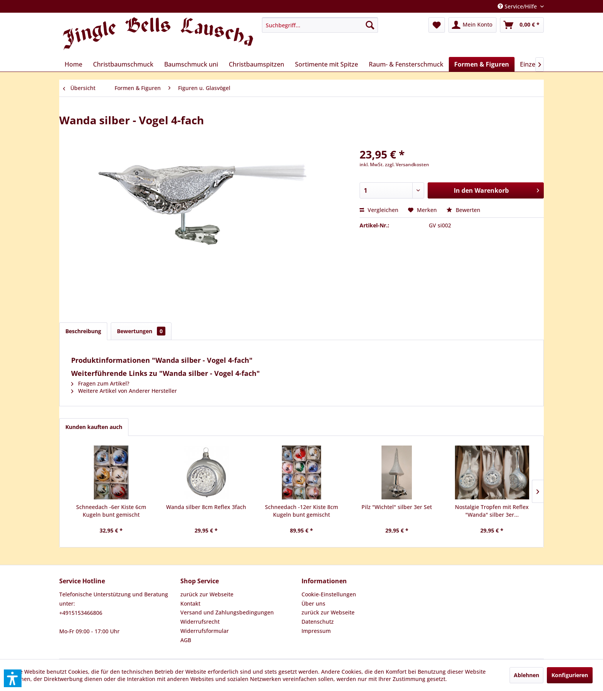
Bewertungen (141, 331)
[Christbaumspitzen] (256, 64)
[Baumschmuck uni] (191, 64)
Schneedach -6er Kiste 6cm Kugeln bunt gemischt (111, 510)
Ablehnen (526, 675)
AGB (185, 640)
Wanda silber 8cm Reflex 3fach (206, 507)
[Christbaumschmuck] (123, 64)
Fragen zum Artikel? (100, 383)
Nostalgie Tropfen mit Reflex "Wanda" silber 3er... (492, 510)
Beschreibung (83, 331)
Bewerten (463, 210)
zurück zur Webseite (206, 594)
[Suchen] (370, 25)
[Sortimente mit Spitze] (326, 64)
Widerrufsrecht (200, 621)
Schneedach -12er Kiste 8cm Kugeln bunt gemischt (301, 510)
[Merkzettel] (436, 25)
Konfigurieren (569, 675)
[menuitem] (320, 25)
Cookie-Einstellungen (329, 594)
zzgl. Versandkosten (407, 164)
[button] (13, 678)
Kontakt (190, 603)
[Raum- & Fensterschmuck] (406, 64)
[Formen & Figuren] (482, 64)
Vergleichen (379, 210)
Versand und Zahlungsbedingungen (227, 612)
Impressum (316, 630)
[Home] (73, 64)
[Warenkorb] (522, 25)
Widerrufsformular (204, 630)
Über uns (313, 603)
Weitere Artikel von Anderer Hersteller (124, 390)
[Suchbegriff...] (320, 25)
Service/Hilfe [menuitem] (518, 6)
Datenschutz (318, 621)
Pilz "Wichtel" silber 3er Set (396, 507)
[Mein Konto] (472, 25)
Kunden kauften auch (93, 427)
